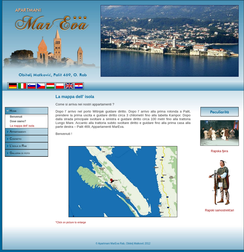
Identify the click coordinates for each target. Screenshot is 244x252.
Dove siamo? (18, 121)
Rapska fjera (219, 151)
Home (13, 111)
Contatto (15, 138)
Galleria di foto (20, 153)
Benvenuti (16, 116)
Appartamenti (18, 131)
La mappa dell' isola (22, 125)
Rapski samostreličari (219, 210)
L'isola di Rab (18, 146)
